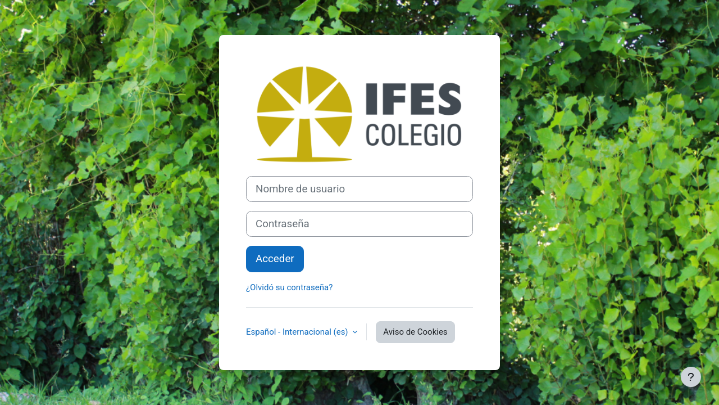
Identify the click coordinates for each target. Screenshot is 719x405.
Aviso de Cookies (415, 332)
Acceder (275, 259)
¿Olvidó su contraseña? (289, 287)
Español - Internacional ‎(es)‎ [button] (298, 332)
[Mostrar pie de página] (691, 377)
